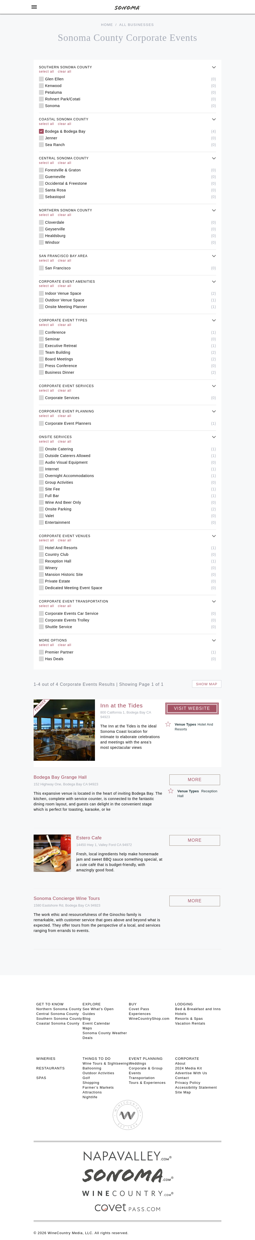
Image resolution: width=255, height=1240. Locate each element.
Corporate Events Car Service (130, 613)
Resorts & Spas (189, 1019)
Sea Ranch (130, 144)
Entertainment (130, 522)
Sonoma (130, 105)
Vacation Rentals (190, 1023)
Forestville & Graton (130, 170)
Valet (130, 515)
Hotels (181, 1014)
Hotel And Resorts (130, 547)
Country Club (130, 554)
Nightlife (90, 1097)
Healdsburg (130, 235)
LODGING (184, 1004)
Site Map (183, 1092)
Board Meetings (130, 359)
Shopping (91, 1083)
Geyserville (130, 229)
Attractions (92, 1092)
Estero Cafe (89, 837)
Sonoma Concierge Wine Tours (67, 898)
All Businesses (136, 25)
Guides (89, 1014)
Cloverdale (130, 222)
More (195, 779)
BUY (133, 1004)
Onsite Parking (130, 509)
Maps (87, 1028)
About (180, 1063)
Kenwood (130, 85)
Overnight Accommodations (130, 475)
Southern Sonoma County (59, 1019)
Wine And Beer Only (130, 502)
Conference (130, 332)
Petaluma (130, 92)
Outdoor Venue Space (130, 300)
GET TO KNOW (50, 1004)
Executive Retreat (130, 345)
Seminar (130, 339)
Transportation (142, 1078)
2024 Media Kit (188, 1068)
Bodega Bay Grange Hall (60, 777)
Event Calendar (96, 1023)
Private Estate (130, 581)
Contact (182, 1078)
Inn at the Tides (121, 705)
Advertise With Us (191, 1073)
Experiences (140, 1014)
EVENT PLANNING (146, 1059)
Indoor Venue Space (130, 293)
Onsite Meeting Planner (130, 306)
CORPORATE (187, 1059)
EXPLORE (92, 1004)
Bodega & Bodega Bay (130, 131)
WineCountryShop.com (149, 1019)
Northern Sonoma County (58, 1009)
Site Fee (130, 489)
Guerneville (130, 176)
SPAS (41, 1078)
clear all (64, 71)
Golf (86, 1078)
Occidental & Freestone (130, 183)
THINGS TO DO (97, 1059)
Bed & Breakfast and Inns (198, 1009)
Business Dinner (130, 372)
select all (46, 71)
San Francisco (130, 268)
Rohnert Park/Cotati (130, 99)
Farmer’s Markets (98, 1087)
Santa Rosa (130, 190)
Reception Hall (130, 561)
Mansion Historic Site (130, 574)
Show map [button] (206, 684)
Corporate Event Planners (130, 423)
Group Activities (130, 482)
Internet (130, 469)
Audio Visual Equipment (130, 462)
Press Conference (130, 365)
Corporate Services (130, 397)
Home (107, 25)
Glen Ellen (130, 79)
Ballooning (92, 1068)
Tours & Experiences (147, 1083)
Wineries (45, 1059)
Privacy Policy (188, 1083)
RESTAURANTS (50, 1068)
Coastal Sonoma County (57, 1023)
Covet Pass (139, 1009)
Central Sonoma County (57, 1014)
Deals (88, 1038)
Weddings (137, 1063)
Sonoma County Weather (105, 1033)
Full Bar (130, 495)
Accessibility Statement (196, 1087)
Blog (87, 1019)
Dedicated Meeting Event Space (130, 587)
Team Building (130, 352)
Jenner (130, 138)
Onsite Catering (130, 449)
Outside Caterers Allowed (130, 455)
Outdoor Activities (98, 1073)
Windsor (130, 242)
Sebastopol (130, 196)
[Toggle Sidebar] (34, 7)
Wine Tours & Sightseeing (106, 1063)
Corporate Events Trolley (130, 620)
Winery (130, 567)
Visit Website (192, 708)
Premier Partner (130, 652)
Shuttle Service (130, 626)
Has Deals (130, 658)
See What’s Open (98, 1009)
